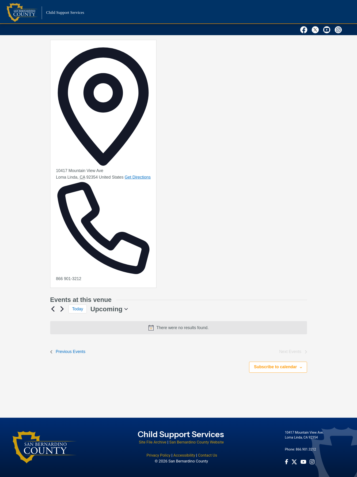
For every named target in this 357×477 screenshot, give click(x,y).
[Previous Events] (53, 309)
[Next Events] (62, 309)
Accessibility (184, 455)
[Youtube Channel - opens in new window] (303, 461)
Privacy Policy (158, 455)
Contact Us (207, 455)
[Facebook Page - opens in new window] (286, 461)
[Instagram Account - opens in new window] (312, 462)
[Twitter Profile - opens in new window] (294, 462)
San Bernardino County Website (196, 442)
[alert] (178, 327)
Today (77, 309)
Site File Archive (152, 442)
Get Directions (138, 177)
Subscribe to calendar (275, 366)
